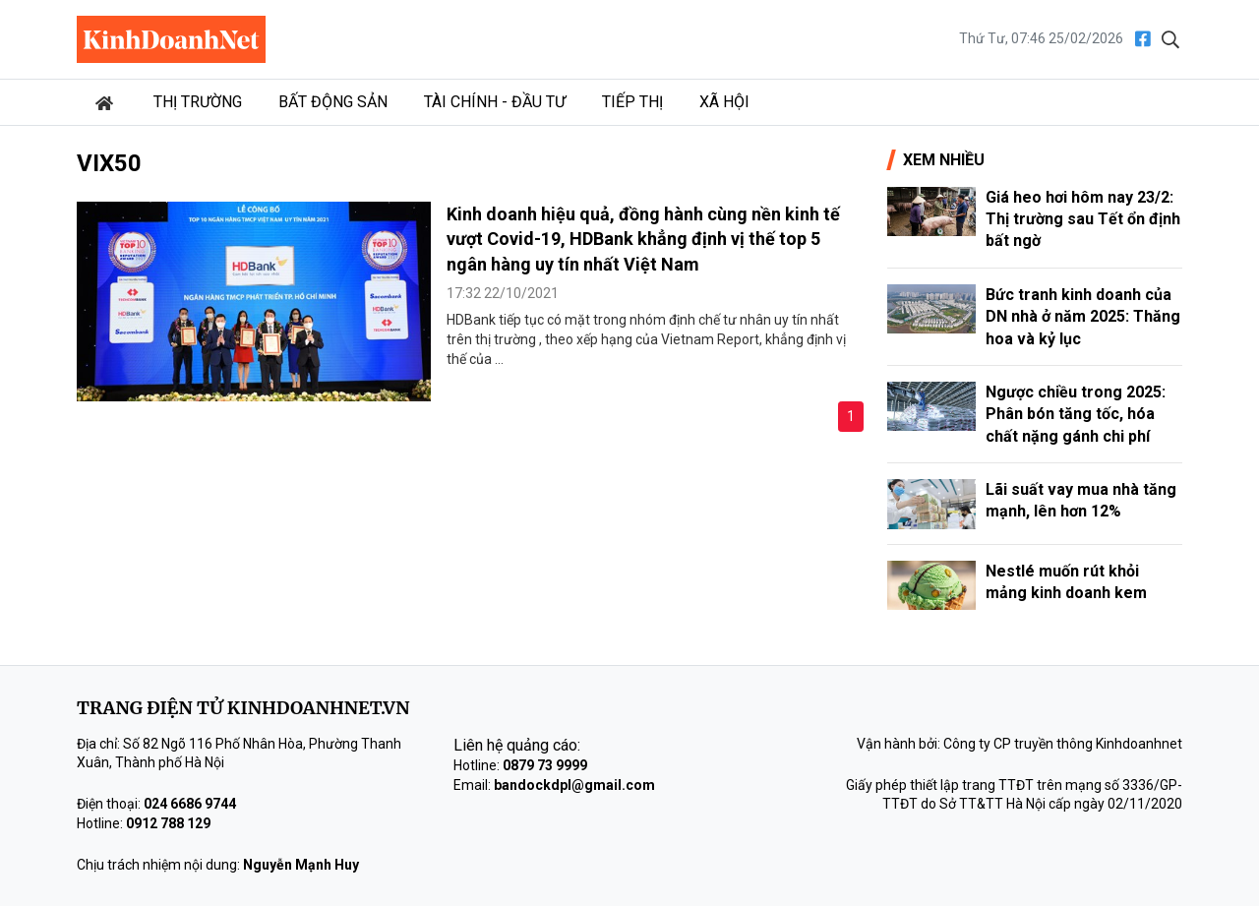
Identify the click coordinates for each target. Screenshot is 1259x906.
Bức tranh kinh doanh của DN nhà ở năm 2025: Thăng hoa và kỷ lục (1083, 316)
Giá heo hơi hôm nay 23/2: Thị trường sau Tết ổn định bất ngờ (1083, 219)
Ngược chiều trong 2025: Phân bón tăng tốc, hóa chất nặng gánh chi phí (1076, 414)
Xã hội (724, 101)
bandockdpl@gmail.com (574, 785)
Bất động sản (333, 101)
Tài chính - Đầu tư (495, 101)
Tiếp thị (632, 101)
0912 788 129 (168, 823)
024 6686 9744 (190, 804)
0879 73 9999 (545, 765)
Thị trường (197, 101)
